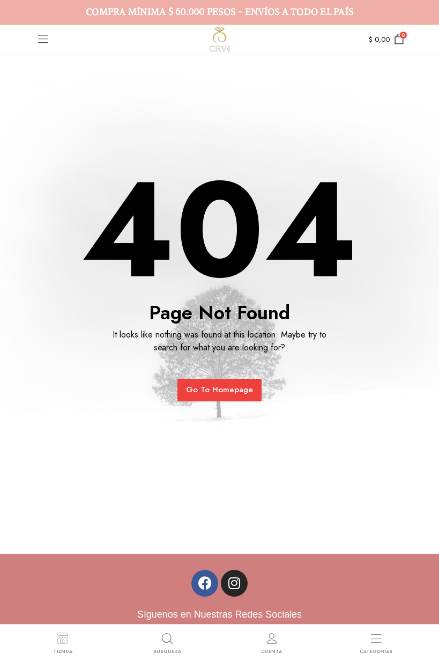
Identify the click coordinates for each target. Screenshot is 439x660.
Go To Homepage (219, 389)
